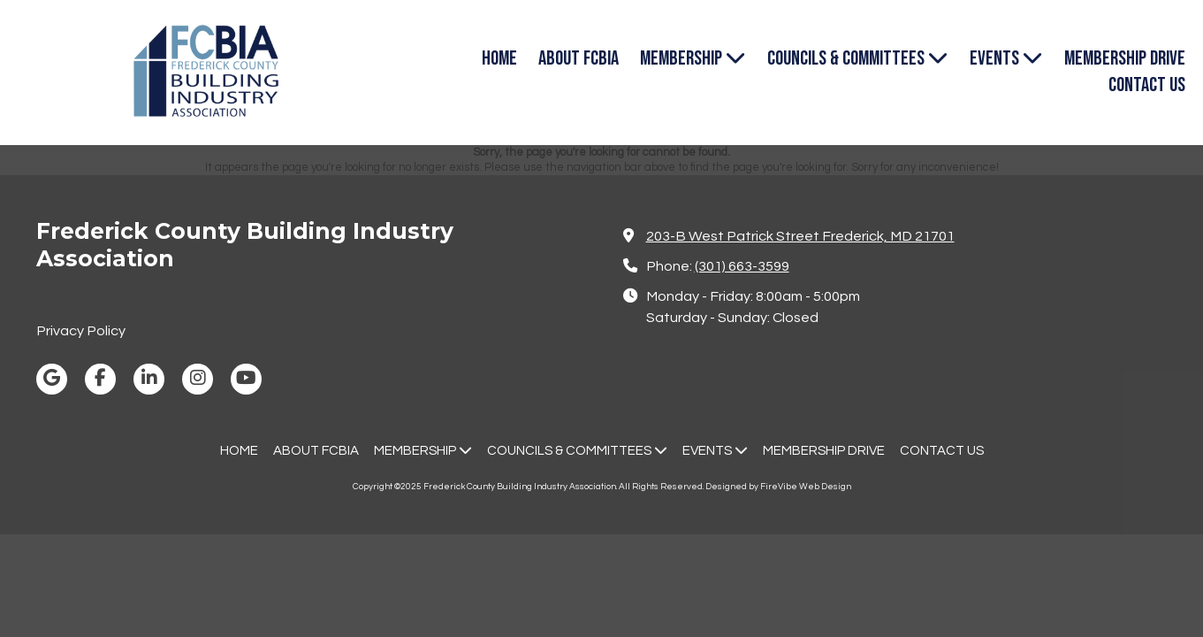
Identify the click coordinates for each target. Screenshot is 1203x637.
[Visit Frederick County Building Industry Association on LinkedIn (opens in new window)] (148, 379)
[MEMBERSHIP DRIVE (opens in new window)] (1125, 59)
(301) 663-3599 (742, 266)
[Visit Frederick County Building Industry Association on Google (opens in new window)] (51, 379)
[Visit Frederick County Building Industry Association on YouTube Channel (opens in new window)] (246, 379)
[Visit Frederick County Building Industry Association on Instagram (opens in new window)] (197, 379)
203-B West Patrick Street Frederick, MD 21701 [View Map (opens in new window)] (800, 236)
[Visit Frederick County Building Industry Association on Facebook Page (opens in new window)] (100, 379)
